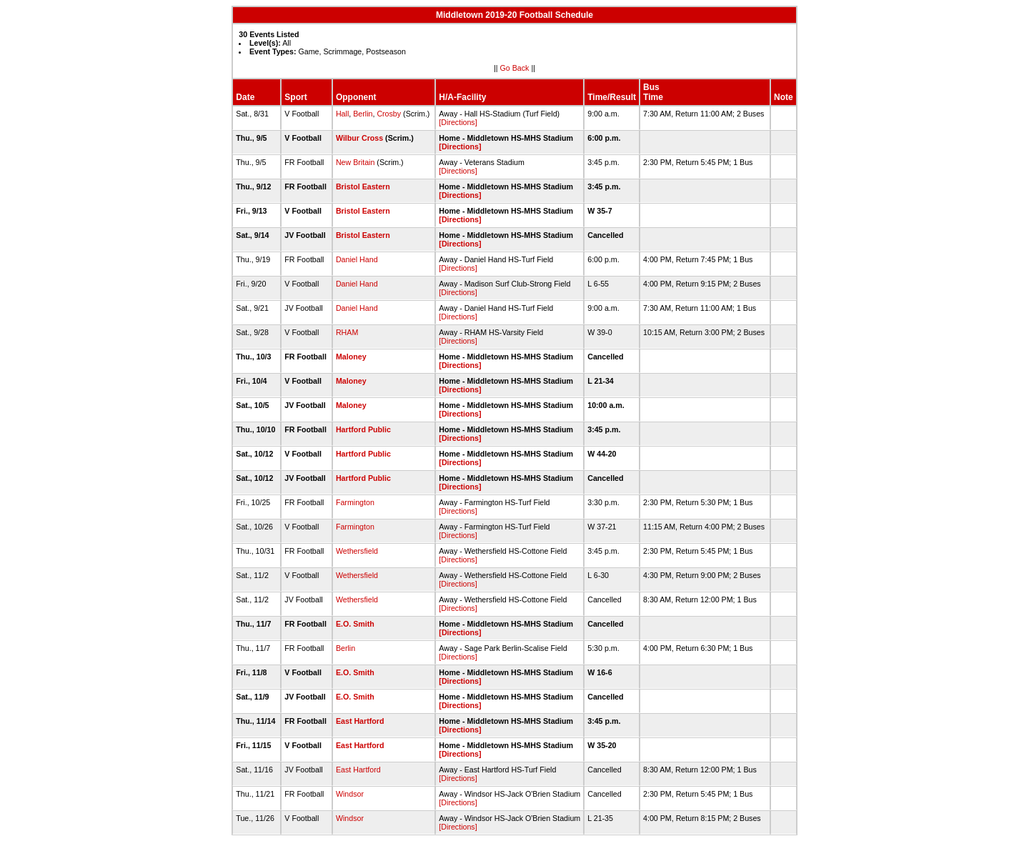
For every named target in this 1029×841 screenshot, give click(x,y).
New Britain (355, 162)
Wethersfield (357, 551)
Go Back (515, 68)
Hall (342, 113)
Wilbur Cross (359, 138)
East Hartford (360, 721)
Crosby (389, 113)
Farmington (355, 502)
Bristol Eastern (363, 186)
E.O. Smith (355, 623)
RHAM (347, 332)
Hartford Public (363, 429)
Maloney (351, 356)
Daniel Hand (357, 259)
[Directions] (458, 122)
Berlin (362, 113)
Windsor (350, 794)
